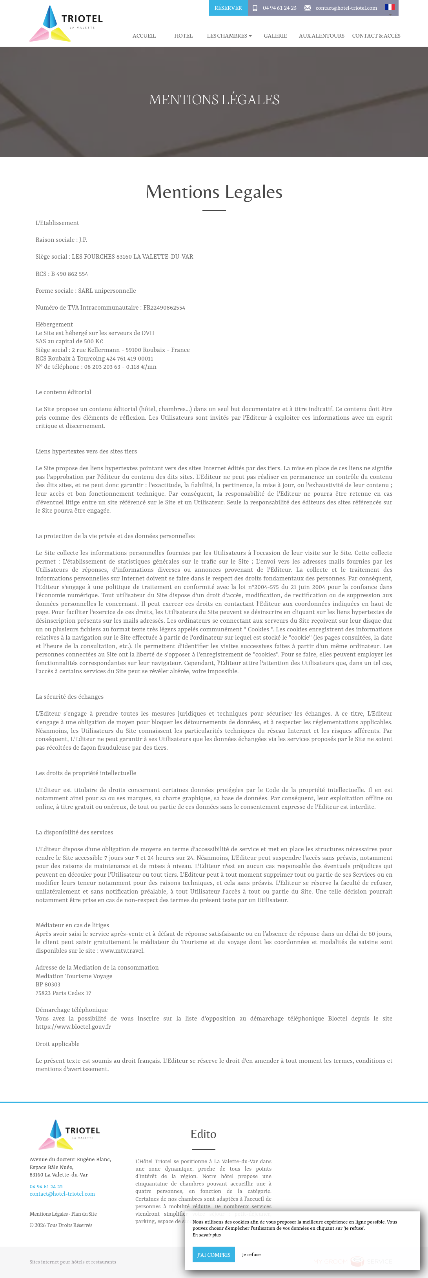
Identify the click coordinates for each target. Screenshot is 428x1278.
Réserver (228, 7)
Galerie (275, 35)
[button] (390, 8)
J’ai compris (213, 1254)
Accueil (144, 35)
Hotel (183, 35)
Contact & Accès (376, 35)
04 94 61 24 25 (280, 7)
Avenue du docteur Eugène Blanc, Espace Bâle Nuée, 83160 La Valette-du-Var (70, 1167)
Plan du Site (84, 1213)
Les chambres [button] (229, 35)
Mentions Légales (49, 1213)
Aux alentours (321, 35)
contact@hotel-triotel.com (346, 7)
